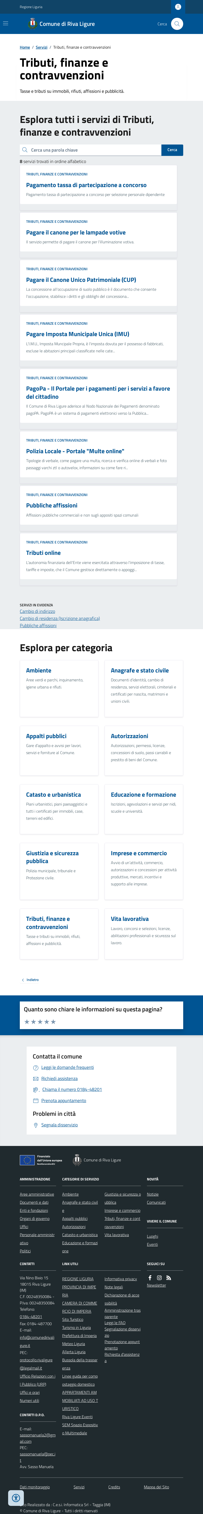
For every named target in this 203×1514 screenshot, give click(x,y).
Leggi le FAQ (115, 1323)
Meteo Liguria (73, 1344)
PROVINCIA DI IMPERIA (79, 1291)
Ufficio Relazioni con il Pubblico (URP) (37, 1380)
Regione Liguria (31, 6)
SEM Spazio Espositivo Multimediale (80, 1429)
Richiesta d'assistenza (122, 1357)
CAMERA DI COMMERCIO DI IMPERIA (79, 1307)
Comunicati (156, 1202)
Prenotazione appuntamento (122, 1345)
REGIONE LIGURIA (78, 1279)
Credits (114, 1487)
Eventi (152, 1244)
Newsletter (156, 1285)
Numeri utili (29, 1400)
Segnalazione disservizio (123, 1332)
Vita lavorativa (117, 1235)
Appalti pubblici (75, 1218)
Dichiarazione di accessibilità (122, 1299)
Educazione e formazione (80, 1247)
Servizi (41, 47)
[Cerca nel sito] (175, 24)
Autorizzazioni (74, 1227)
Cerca (172, 150)
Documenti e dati (34, 1202)
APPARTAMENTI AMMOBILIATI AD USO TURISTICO (80, 1400)
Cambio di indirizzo (37, 611)
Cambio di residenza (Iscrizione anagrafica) (60, 618)
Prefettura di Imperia (79, 1336)
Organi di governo (34, 1218)
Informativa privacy (121, 1279)
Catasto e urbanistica (80, 1235)
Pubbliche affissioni (38, 625)
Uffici (24, 1227)
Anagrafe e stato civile (80, 1206)
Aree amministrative (37, 1194)
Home (25, 47)
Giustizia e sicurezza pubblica (123, 1198)
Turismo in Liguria (76, 1327)
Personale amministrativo (37, 1239)
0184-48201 (31, 1317)
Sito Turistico (72, 1319)
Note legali (114, 1287)
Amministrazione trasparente (123, 1313)
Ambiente (70, 1194)
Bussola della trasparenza (79, 1364)
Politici (25, 1251)
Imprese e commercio (122, 1210)
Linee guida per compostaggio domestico (80, 1380)
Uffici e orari (30, 1392)
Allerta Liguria (74, 1352)
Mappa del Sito (156, 1487)
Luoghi (152, 1236)
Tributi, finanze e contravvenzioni (57, 174)
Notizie (153, 1194)
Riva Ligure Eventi (77, 1417)
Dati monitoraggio (35, 1487)
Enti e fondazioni (34, 1210)
